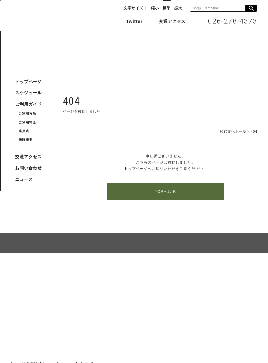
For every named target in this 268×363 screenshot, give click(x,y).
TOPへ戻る (165, 191)
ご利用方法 (27, 113)
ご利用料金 (27, 122)
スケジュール (28, 93)
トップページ (28, 81)
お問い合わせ (28, 168)
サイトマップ (28, 270)
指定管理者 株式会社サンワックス (95, 335)
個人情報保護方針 (67, 270)
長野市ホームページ (28, 335)
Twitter (130, 20)
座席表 (24, 131)
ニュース (24, 179)
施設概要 (26, 139)
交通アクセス (169, 21)
